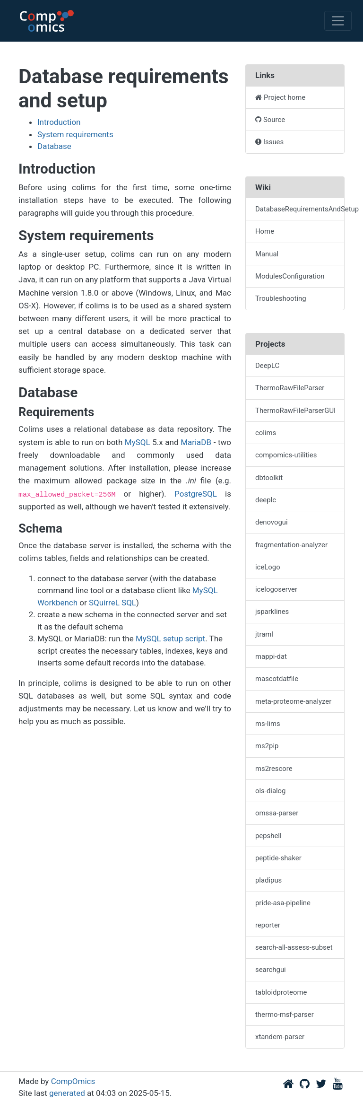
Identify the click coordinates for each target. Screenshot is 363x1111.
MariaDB (196, 442)
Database (54, 146)
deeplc (265, 500)
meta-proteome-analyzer (293, 701)
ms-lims (267, 723)
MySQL (137, 442)
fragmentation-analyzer (291, 545)
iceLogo (267, 567)
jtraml (264, 634)
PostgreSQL (195, 494)
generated (67, 1093)
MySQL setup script (170, 638)
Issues (269, 142)
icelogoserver (276, 589)
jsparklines (272, 611)
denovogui (271, 522)
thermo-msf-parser (284, 1014)
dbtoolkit (269, 477)
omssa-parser (276, 813)
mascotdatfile (276, 678)
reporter (267, 925)
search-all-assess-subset (294, 947)
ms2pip (266, 746)
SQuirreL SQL (112, 602)
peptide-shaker (278, 858)
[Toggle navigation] (338, 21)
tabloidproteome (281, 992)
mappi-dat (271, 656)
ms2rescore (274, 768)
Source (270, 119)
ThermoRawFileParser (289, 388)
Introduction (59, 122)
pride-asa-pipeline (283, 903)
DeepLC (267, 365)
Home (264, 231)
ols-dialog (270, 791)
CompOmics (73, 1081)
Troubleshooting (280, 298)
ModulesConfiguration (289, 276)
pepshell (268, 835)
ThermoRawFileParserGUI (295, 410)
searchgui (270, 969)
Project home (280, 97)
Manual (266, 254)
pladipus (268, 880)
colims (265, 433)
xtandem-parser (279, 1036)
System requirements (75, 134)
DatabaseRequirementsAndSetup (300, 209)
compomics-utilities (286, 455)
